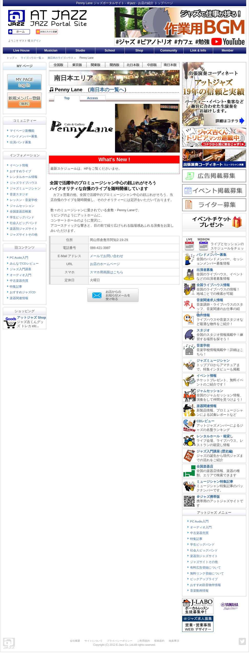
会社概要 (75, 640)
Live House (21, 50)
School (110, 50)
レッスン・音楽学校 (23, 199)
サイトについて (93, 640)
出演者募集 (204, 270)
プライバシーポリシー (119, 640)
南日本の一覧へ (107, 89)
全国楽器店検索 (20, 211)
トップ (10, 57)
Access (92, 98)
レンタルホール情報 (23, 176)
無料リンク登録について (207, 573)
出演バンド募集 (20, 142)
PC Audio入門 (19, 257)
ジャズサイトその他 (23, 234)
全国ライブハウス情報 (213, 285)
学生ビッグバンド (22, 217)
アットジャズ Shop (31, 317)
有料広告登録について (205, 567)
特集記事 (16, 286)
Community (168, 50)
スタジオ (203, 330)
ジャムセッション (22, 205)
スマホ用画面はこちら (106, 272)
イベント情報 (19, 165)
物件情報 (203, 315)
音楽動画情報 (199, 590)
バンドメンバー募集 (23, 136)
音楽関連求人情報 (209, 300)
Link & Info (198, 50)
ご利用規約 (143, 640)
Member (227, 50)
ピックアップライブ (204, 579)
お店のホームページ (105, 264)
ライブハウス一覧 (31, 57)
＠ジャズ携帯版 (208, 497)
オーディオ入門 (20, 275)
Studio (80, 50)
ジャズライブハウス (23, 182)
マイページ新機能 (22, 130)
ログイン (36, 40)
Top (66, 98)
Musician (50, 50)
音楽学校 (203, 345)
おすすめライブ (20, 171)
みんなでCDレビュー (24, 263)
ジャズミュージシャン (25, 188)
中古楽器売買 (19, 280)
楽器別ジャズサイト (23, 228)
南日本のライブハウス (60, 57)
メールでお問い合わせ (106, 256)
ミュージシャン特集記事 (214, 481)
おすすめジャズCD (23, 292)
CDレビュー (205, 421)
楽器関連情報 (19, 298)
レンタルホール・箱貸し (214, 436)
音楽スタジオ (19, 194)
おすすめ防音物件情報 (205, 585)
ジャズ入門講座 (20, 269)
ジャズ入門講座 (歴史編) (214, 451)
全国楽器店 (204, 466)
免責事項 (174, 640)
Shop (139, 50)
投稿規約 (159, 640)
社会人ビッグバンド (23, 223)
